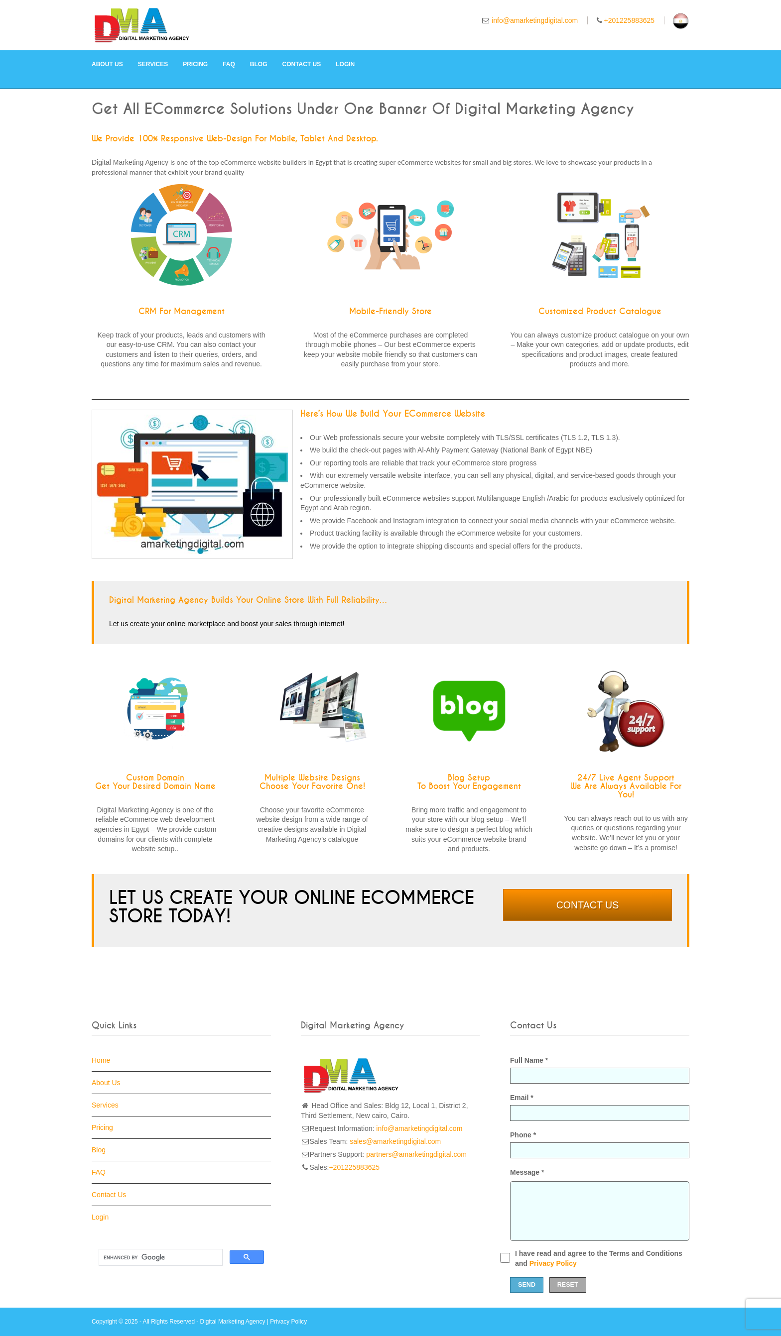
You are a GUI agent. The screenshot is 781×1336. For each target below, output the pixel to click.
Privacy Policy (553, 1263)
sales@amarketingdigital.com (395, 1141)
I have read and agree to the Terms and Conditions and (598, 1258)
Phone (599, 1144)
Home (101, 1060)
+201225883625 (629, 20)
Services (153, 64)
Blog (258, 64)
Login (345, 64)
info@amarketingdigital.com (535, 20)
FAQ (229, 64)
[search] (160, 1257)
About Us (107, 64)
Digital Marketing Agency (232, 1321)
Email (599, 1107)
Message (527, 1172)
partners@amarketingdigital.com (416, 1154)
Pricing (195, 64)
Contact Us (301, 64)
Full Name (599, 1070)
